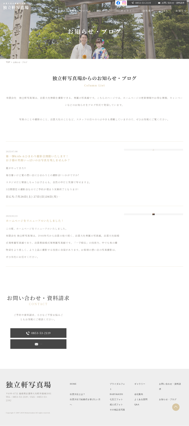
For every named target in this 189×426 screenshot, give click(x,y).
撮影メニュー (104, 10)
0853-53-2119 (141, 2)
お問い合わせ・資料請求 (171, 2)
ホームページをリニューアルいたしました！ (34, 221)
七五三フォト (116, 399)
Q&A (165, 10)
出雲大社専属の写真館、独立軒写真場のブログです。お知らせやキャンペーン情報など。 (18, 6)
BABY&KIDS (116, 394)
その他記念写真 (117, 410)
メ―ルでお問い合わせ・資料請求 (38, 344)
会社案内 (148, 10)
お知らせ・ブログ (168, 399)
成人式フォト (116, 405)
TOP (8, 62)
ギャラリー (128, 10)
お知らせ (181, 10)
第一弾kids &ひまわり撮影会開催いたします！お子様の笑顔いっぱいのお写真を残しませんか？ (38, 158)
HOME (73, 384)
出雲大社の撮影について (73, 10)
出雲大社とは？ (77, 394)
